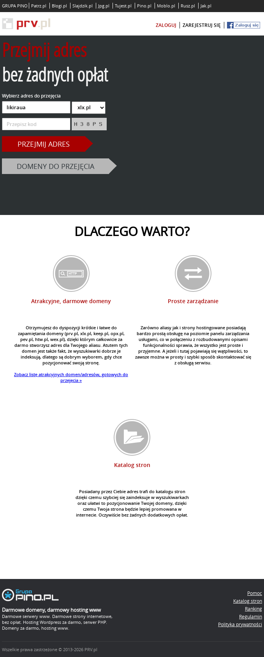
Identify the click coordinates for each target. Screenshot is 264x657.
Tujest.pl (123, 6)
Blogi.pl (59, 6)
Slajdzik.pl (82, 6)
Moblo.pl (166, 6)
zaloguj (166, 25)
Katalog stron (247, 601)
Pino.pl (144, 6)
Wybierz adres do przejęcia (31, 95)
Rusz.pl (188, 6)
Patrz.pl (38, 6)
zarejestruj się (202, 25)
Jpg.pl (103, 6)
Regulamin (250, 616)
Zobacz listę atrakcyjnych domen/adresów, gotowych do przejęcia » (71, 377)
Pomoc (254, 593)
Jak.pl (206, 6)
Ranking (253, 609)
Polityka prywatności (240, 624)
